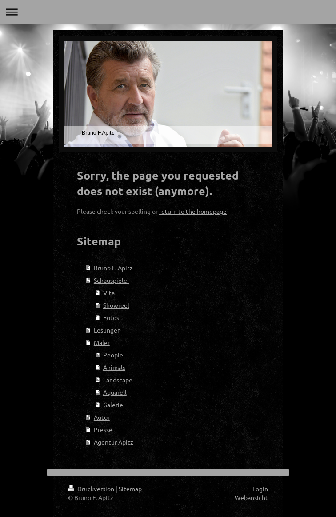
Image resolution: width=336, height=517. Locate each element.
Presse (103, 429)
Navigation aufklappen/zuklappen (168, 11)
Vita (109, 293)
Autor (102, 417)
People (113, 355)
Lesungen (107, 330)
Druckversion (92, 489)
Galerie (113, 405)
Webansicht (251, 497)
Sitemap (130, 489)
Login (260, 489)
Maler (102, 342)
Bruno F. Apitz (113, 268)
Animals (114, 367)
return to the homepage (193, 211)
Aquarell (115, 392)
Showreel (116, 305)
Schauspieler (111, 280)
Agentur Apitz (113, 442)
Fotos (111, 317)
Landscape (117, 380)
